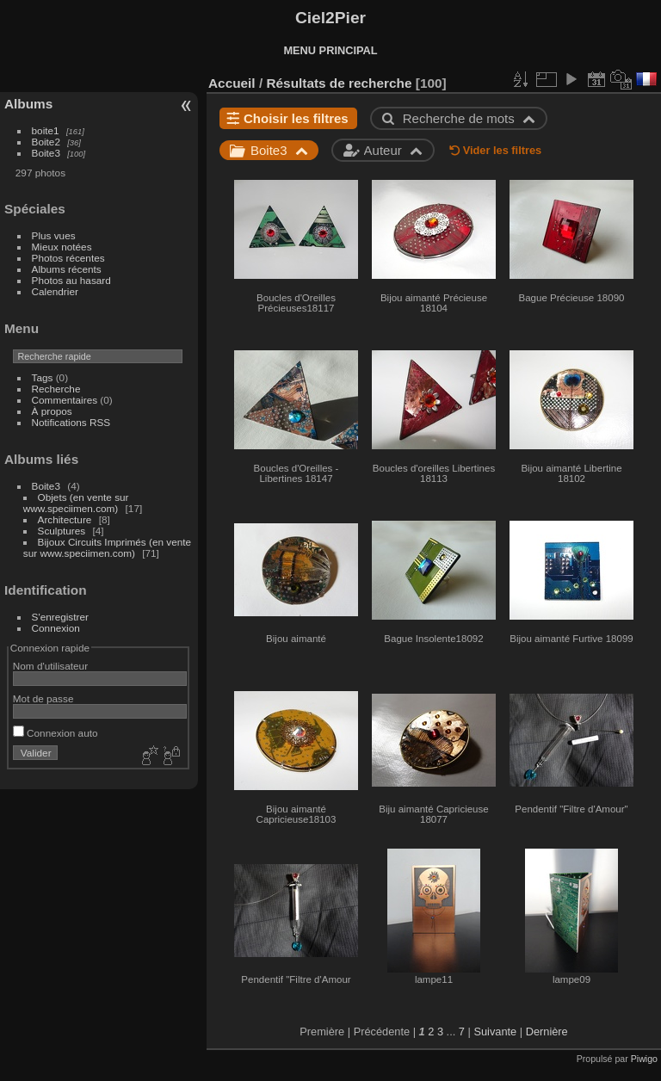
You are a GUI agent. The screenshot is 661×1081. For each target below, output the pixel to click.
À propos (52, 411)
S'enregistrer (60, 616)
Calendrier (55, 291)
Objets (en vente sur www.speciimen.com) (76, 502)
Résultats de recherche (338, 83)
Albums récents (67, 269)
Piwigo (644, 1058)
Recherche (56, 388)
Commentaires (65, 399)
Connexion (56, 627)
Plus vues (54, 235)
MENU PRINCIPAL (330, 50)
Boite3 (46, 152)
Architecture (65, 519)
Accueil (232, 83)
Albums (28, 103)
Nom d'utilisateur (50, 665)
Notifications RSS (71, 422)
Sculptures (62, 530)
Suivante (494, 1031)
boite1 (45, 130)
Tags (42, 377)
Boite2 (46, 141)
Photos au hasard (71, 280)
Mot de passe (43, 698)
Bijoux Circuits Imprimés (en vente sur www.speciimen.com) (107, 547)
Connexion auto (55, 732)
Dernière (547, 1031)
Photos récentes (68, 257)
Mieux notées (62, 246)
